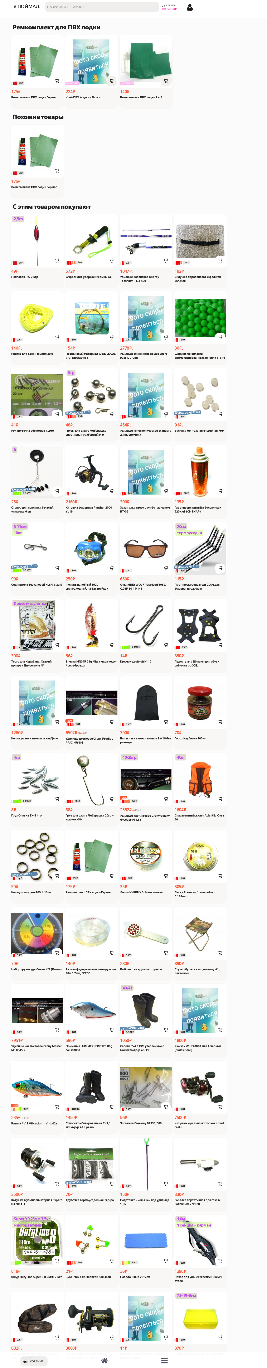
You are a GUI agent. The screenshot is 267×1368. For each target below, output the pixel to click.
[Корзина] (34, 1361)
